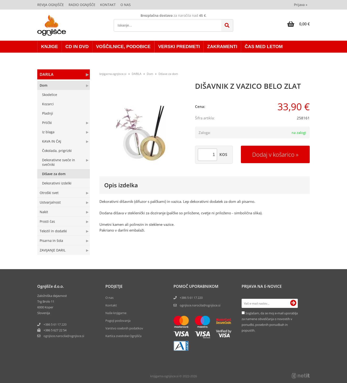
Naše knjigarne (115, 313)
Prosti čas (47, 221)
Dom (43, 85)
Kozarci (48, 104)
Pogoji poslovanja (117, 320)
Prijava (300, 4)
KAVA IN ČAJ (51, 141)
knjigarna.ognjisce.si (112, 74)
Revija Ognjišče (50, 4)
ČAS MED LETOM (264, 46)
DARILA (47, 74)
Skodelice (49, 94)
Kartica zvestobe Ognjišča (123, 336)
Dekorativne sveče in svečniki (58, 162)
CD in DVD (77, 46)
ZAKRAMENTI (222, 46)
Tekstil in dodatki (53, 231)
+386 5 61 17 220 (54, 324)
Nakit (44, 212)
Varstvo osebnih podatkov (124, 328)
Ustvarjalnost (50, 202)
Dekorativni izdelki (56, 183)
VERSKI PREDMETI (179, 46)
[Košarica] (298, 24)
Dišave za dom (53, 174)
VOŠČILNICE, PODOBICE (123, 46)
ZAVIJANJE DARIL (52, 250)
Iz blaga (48, 132)
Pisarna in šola (51, 240)
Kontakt (108, 4)
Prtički (47, 122)
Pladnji (47, 113)
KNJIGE (49, 46)
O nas (125, 4)
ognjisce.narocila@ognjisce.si (200, 305)
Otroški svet (49, 192)
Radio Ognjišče (82, 4)
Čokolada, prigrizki (57, 150)
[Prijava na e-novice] (293, 303)
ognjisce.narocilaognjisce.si (63, 336)
